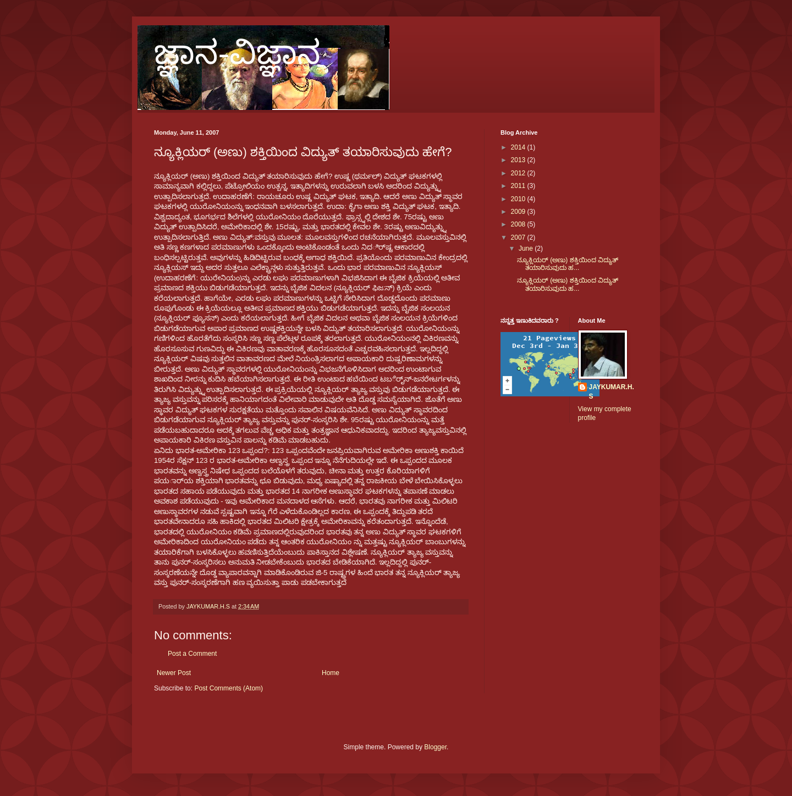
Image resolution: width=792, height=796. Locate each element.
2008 (519, 224)
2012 (519, 173)
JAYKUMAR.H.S (611, 391)
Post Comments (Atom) (228, 688)
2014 (519, 147)
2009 (519, 211)
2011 (519, 186)
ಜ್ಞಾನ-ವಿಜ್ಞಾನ (237, 53)
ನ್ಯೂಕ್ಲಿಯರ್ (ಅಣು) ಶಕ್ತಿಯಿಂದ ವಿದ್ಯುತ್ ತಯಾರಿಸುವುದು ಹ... (567, 264)
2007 (519, 237)
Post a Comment (192, 653)
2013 (519, 160)
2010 (519, 199)
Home (330, 673)
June (527, 248)
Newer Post (174, 673)
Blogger (435, 747)
